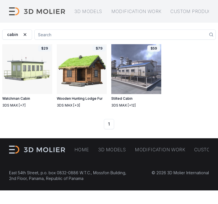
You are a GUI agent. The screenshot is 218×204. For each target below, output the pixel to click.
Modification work (136, 11)
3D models (88, 11)
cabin (17, 34)
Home (81, 149)
